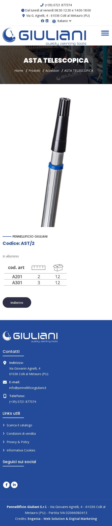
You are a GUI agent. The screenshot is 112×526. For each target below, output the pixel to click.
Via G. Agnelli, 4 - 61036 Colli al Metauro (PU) (58, 15)
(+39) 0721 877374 (58, 5)
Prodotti (34, 70)
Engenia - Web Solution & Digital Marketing (62, 518)
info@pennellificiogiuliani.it (27, 388)
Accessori (52, 70)
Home (18, 70)
